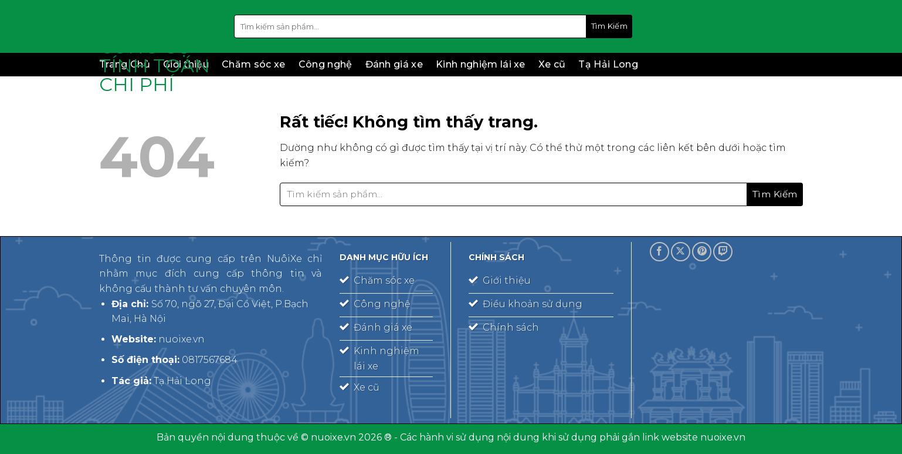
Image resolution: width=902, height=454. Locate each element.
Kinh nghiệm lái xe (480, 64)
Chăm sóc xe (254, 64)
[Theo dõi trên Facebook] (659, 251)
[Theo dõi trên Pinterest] (701, 251)
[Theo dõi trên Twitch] (723, 251)
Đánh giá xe (394, 64)
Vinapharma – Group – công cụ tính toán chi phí (157, 47)
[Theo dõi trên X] (680, 251)
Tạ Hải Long (608, 64)
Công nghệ (325, 64)
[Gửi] (609, 26)
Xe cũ (552, 64)
